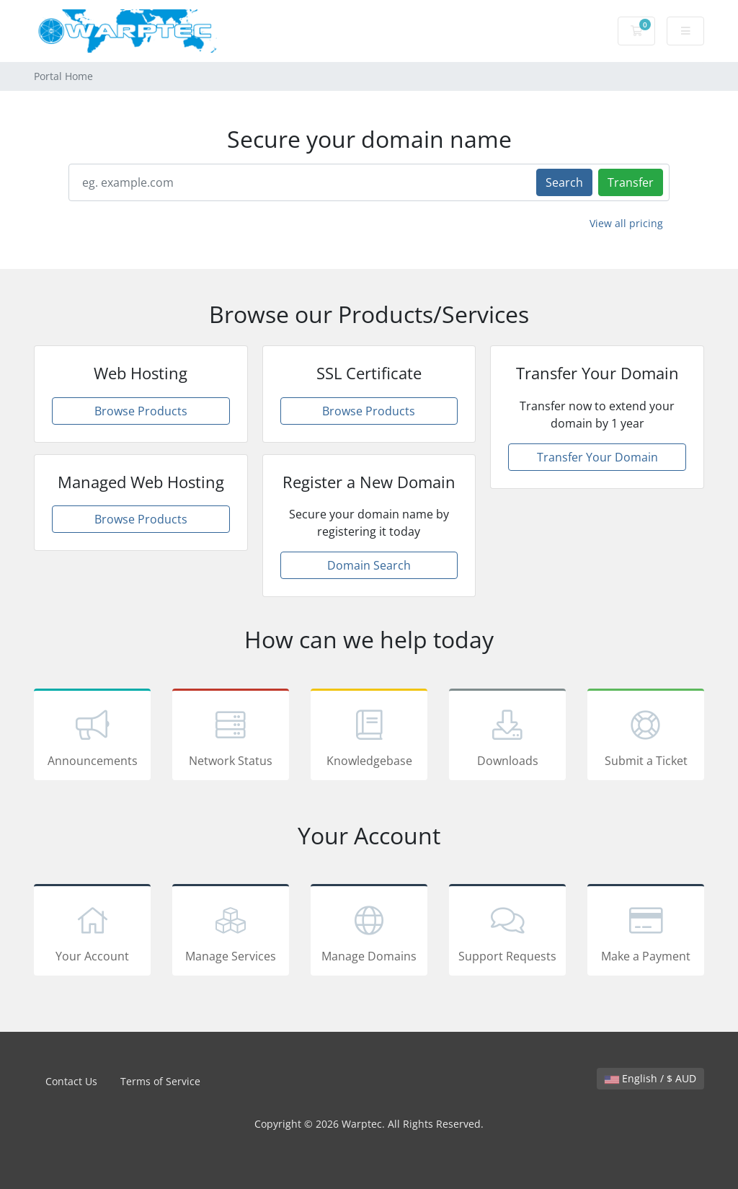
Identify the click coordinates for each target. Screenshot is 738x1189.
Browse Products (140, 411)
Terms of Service (160, 1081)
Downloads (507, 737)
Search (564, 182)
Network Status (230, 737)
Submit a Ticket (645, 737)
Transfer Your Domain (597, 457)
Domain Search (369, 565)
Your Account (92, 932)
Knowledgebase (369, 737)
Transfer (631, 182)
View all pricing (626, 223)
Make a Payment (645, 932)
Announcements (92, 737)
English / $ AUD (650, 1078)
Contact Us (71, 1081)
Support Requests (507, 932)
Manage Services (230, 932)
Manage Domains (369, 932)
